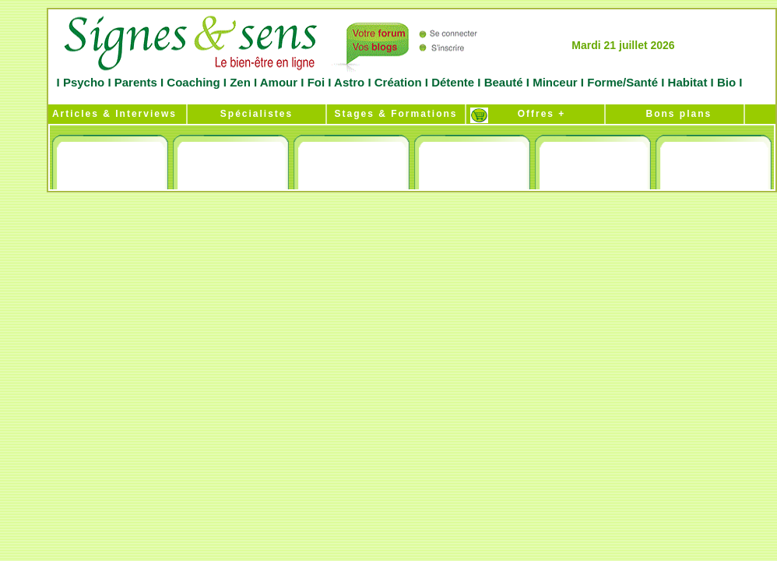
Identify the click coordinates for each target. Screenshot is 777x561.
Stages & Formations (395, 113)
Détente (454, 82)
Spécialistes (256, 113)
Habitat (687, 82)
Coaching (193, 82)
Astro (349, 82)
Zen (240, 82)
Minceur (553, 82)
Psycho (82, 82)
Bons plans (675, 113)
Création (398, 82)
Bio (727, 82)
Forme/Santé (622, 82)
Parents (135, 82)
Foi (316, 82)
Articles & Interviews (112, 113)
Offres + (535, 113)
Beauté (503, 82)
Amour (277, 82)
